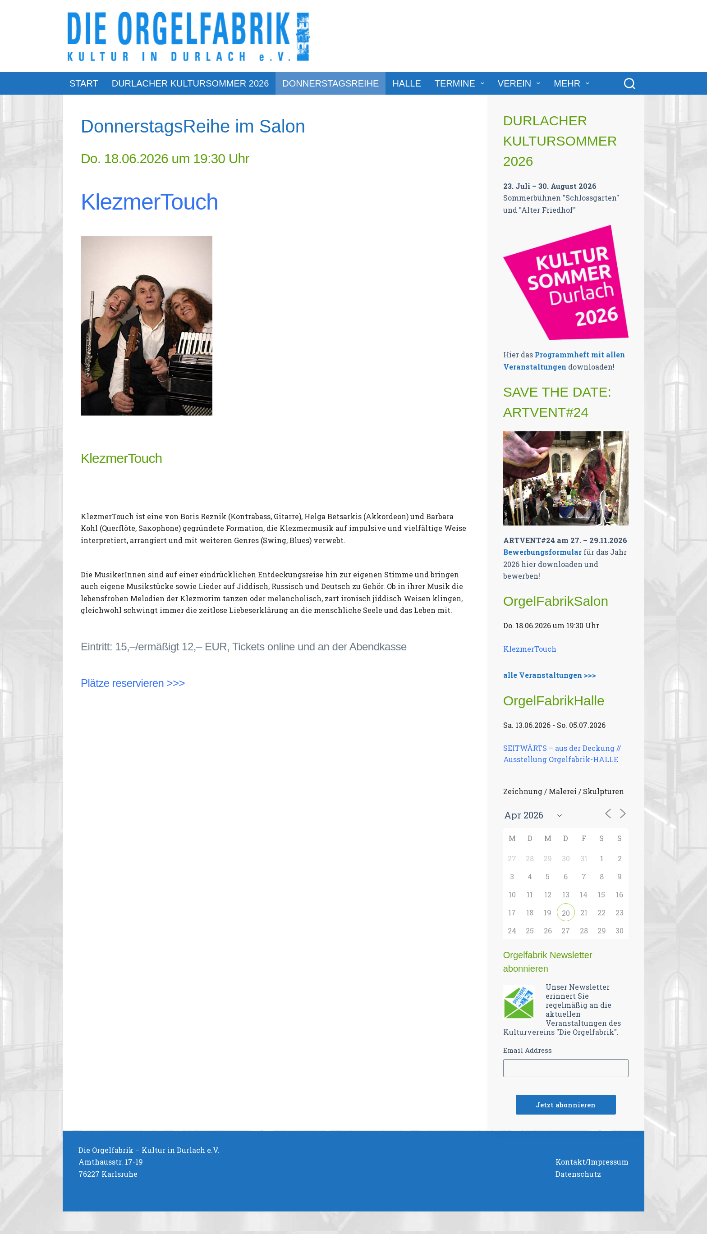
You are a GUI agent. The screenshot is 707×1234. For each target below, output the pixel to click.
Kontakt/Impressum (592, 1161)
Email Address (527, 1050)
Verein (521, 83)
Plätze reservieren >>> (133, 683)
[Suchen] (629, 83)
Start (83, 83)
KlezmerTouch (149, 202)
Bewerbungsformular (542, 552)
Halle (406, 83)
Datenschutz (578, 1174)
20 (566, 913)
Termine (461, 83)
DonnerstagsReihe (330, 83)
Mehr (573, 83)
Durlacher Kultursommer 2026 (190, 83)
